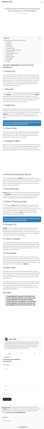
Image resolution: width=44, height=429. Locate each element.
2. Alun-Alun (8, 43)
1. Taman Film (8, 42)
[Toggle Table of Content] (38, 38)
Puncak (5, 192)
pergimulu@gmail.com (20, 412)
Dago (13, 205)
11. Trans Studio (9, 58)
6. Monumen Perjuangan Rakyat (13, 50)
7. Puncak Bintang (9, 51)
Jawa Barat (20, 178)
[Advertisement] (22, 26)
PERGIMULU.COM (7, 1)
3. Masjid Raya (8, 45)
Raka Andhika (12, 339)
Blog (26, 13)
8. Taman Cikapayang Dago (11, 53)
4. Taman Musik (9, 46)
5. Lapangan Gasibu (10, 48)
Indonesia (26, 264)
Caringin (5, 228)
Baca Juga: (7, 61)
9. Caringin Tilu (9, 54)
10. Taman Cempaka (10, 56)
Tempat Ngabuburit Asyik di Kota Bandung (14, 40)
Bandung (9, 94)
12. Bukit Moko (8, 59)
